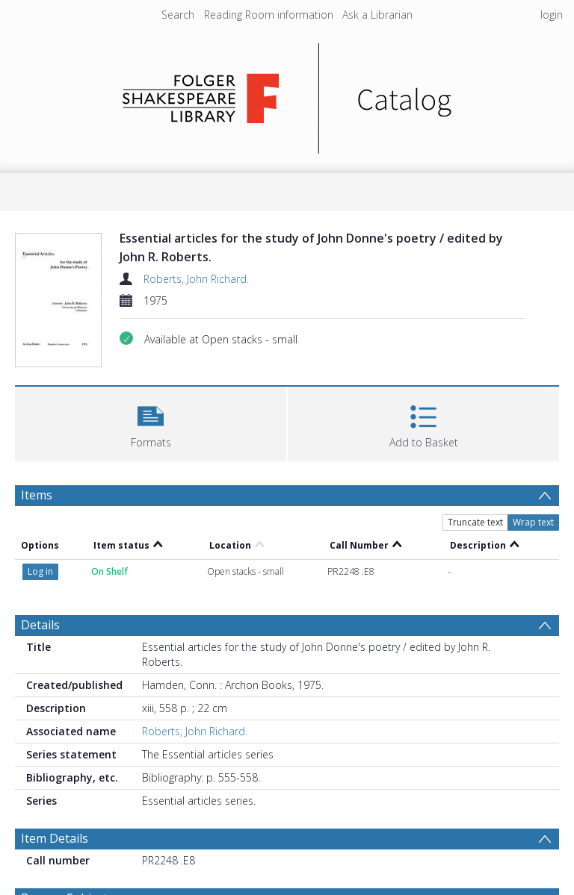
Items (36, 495)
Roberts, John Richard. (196, 279)
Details (40, 625)
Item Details (54, 838)
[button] (150, 422)
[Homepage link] (287, 94)
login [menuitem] (551, 14)
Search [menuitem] (177, 14)
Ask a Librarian (377, 14)
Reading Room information (268, 14)
